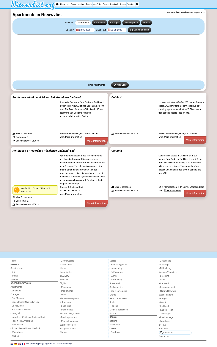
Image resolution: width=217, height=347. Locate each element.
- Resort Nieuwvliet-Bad (22, 321)
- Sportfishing (116, 279)
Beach (88, 4)
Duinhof (116, 97)
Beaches (64, 279)
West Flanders (166, 295)
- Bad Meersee (17, 298)
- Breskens (164, 276)
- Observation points (69, 298)
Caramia (116, 150)
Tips (13, 272)
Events (105, 4)
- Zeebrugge (165, 313)
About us (163, 328)
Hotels (146, 22)
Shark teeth (115, 283)
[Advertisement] (108, 57)
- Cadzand (164, 283)
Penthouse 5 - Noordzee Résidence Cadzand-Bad (44, 150)
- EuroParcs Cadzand (21, 309)
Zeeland (113, 321)
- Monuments (66, 291)
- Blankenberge (166, 317)
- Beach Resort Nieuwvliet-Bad (25, 302)
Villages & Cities (68, 328)
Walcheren (115, 324)
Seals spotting (116, 287)
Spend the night (77, 4)
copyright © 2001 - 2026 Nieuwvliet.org (58, 343)
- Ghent (162, 302)
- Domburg (115, 332)
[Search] (137, 4)
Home (13, 261)
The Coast (164, 306)
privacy (40, 343)
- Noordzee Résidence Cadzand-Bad (28, 317)
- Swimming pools (118, 264)
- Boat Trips (65, 306)
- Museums (65, 287)
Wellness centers (68, 325)
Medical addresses (119, 309)
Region (123, 4)
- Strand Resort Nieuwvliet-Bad (25, 328)
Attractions (65, 302)
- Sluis (162, 279)
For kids (14, 276)
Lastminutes (66, 272)
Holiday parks (131, 22)
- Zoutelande (165, 261)
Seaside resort (17, 268)
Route (112, 302)
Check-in (70, 30)
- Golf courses (116, 272)
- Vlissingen (164, 264)
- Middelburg (165, 268)
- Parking (114, 306)
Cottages (114, 22)
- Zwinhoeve (66, 264)
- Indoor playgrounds (70, 313)
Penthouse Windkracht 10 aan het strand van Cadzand (47, 97)
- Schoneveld (17, 324)
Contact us (164, 336)
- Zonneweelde (67, 261)
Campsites (99, 22)
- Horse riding (116, 268)
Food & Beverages (118, 291)
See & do (97, 4)
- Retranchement (167, 287)
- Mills (63, 294)
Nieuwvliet (64, 4)
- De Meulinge (17, 306)
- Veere (113, 328)
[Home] (57, 4)
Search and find (139, 30)
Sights (63, 283)
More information (73, 137)
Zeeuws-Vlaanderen (168, 272)
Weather (131, 4)
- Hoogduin (16, 313)
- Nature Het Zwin (167, 291)
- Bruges (163, 298)
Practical (114, 4)
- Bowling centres (68, 317)
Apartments (83, 22)
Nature (63, 332)
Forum (113, 313)
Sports (113, 261)
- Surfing (114, 276)
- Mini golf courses (69, 321)
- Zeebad (15, 336)
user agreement (31, 343)
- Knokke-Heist (166, 310)
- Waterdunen (17, 332)
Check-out (101, 30)
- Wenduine (164, 321)
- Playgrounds (66, 309)
